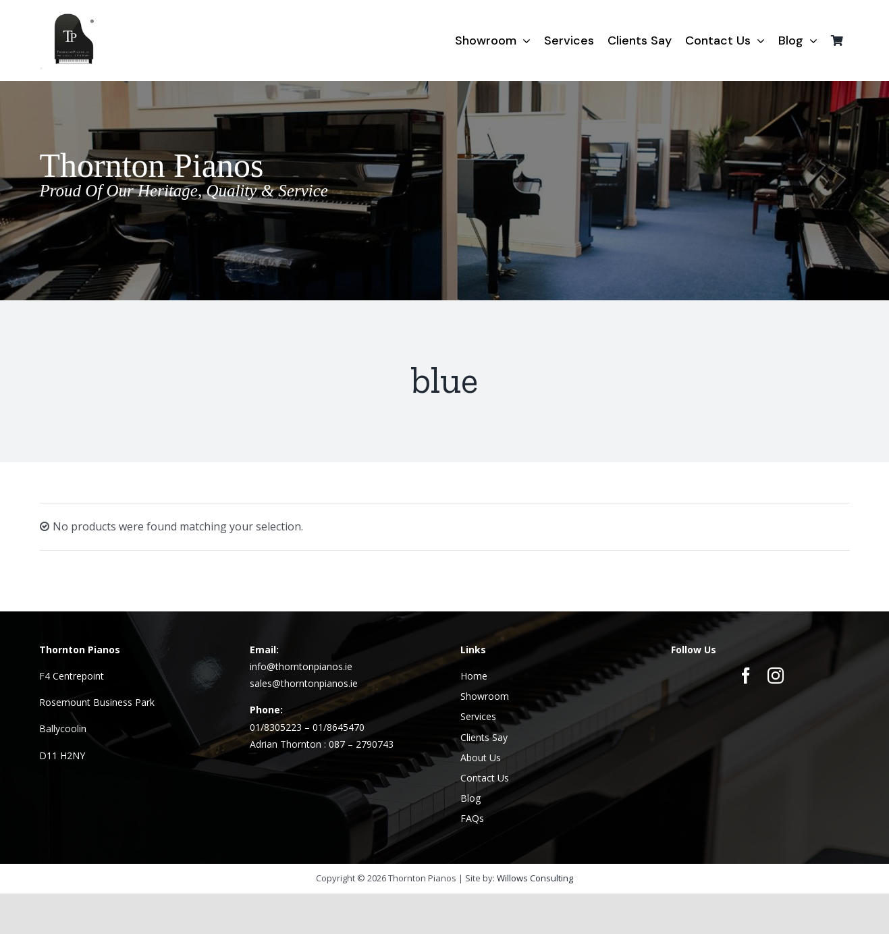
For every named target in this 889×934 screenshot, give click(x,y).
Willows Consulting (535, 878)
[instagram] (775, 675)
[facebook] (746, 675)
